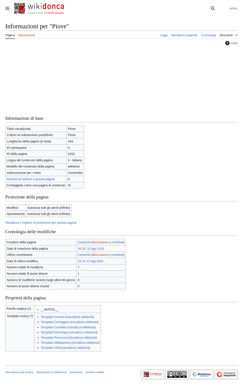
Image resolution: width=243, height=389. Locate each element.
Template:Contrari (53, 317)
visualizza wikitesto (80, 317)
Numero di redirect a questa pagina (31, 179)
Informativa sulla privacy (19, 372)
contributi (117, 242)
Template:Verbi (51, 347)
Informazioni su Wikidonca (51, 372)
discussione (100, 242)
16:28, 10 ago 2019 (91, 248)
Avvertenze (76, 372)
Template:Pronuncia (54, 337)
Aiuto (231, 43)
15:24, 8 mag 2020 (90, 261)
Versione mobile (94, 372)
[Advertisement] (121, 80)
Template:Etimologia (54, 332)
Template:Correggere (55, 322)
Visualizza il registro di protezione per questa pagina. (41, 222)
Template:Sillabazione (56, 342)
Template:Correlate (54, 327)
